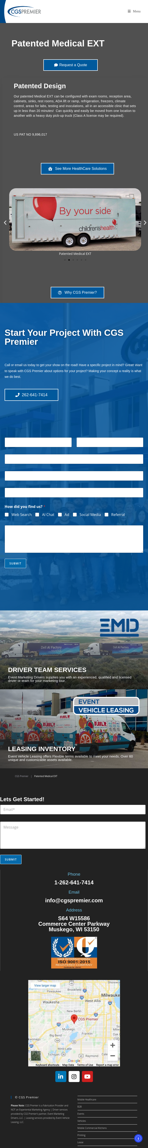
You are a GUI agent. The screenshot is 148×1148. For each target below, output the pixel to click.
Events (81, 1113)
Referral (118, 514)
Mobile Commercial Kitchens (92, 1128)
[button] (5, 222)
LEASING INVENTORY (41, 748)
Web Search (21, 514)
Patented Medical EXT (57, 43)
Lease (81, 1142)
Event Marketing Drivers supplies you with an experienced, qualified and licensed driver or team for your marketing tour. (69, 679)
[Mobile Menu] (134, 11)
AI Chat (48, 514)
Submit (15, 563)
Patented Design (40, 86)
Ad (67, 514)
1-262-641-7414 (74, 882)
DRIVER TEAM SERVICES (47, 669)
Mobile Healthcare (87, 1099)
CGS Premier (21, 776)
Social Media (90, 514)
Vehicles (82, 1120)
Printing (82, 1135)
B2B (80, 1106)
